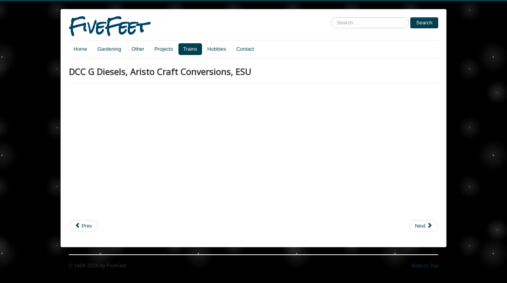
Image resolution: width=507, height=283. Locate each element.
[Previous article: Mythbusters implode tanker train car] (83, 226)
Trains (190, 49)
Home (80, 49)
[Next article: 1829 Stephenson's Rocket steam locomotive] (423, 226)
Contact (245, 49)
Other (137, 49)
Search (424, 23)
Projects (163, 49)
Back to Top (424, 265)
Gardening (109, 49)
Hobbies (217, 49)
